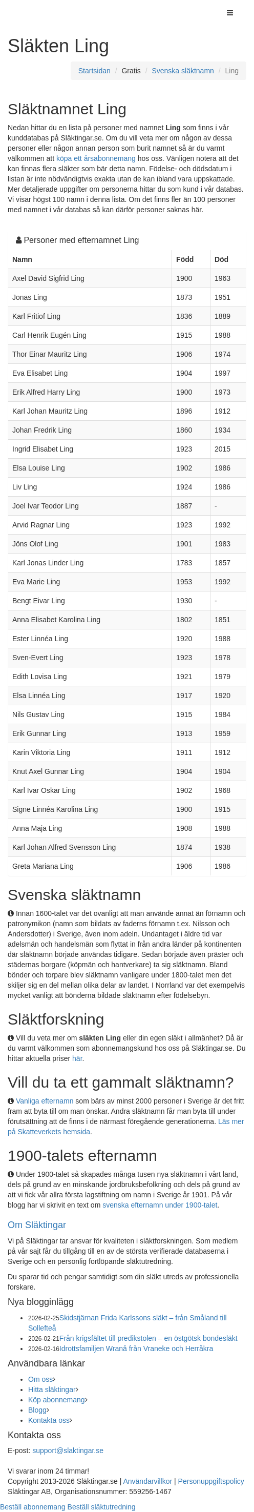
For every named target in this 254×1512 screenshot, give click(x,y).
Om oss (40, 1379)
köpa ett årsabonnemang (96, 158)
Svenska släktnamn (183, 71)
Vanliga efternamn (45, 1101)
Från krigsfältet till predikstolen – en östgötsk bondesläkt (148, 1338)
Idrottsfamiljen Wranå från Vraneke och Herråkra (136, 1348)
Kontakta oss (49, 1420)
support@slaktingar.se (67, 1450)
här (77, 1058)
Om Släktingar (37, 1225)
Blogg (37, 1410)
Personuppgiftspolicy (211, 1481)
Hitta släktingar (52, 1389)
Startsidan (94, 71)
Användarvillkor (147, 1481)
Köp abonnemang (56, 1400)
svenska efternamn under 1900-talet (159, 1205)
